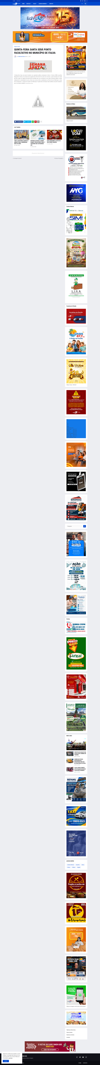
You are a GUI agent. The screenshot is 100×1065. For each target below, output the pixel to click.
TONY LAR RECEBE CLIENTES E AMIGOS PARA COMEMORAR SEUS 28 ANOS (21, 142)
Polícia (68, 867)
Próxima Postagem (58, 158)
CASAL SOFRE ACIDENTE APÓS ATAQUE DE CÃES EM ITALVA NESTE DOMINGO (80, 769)
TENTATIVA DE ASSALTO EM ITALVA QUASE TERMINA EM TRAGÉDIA (80, 753)
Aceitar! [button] (6, 1061)
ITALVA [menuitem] (34, 3)
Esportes (78, 864)
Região (78, 867)
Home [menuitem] (23, 3)
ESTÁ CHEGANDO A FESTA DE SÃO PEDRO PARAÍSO (54, 141)
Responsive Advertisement (38, 153)
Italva (83, 864)
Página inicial (17, 46)
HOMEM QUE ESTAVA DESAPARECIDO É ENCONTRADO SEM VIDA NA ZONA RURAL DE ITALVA (80, 761)
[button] (82, 4)
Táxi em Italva (69, 1032)
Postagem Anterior (17, 158)
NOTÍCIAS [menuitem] (28, 3)
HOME (14, 0)
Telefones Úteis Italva (71, 1029)
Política (73, 867)
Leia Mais (10, 1058)
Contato (68, 1037)
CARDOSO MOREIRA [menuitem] (43, 3)
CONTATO (18, 0)
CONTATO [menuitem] (51, 3)
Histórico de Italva (70, 1034)
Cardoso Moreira (70, 864)
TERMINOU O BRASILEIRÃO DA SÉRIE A (76, 745)
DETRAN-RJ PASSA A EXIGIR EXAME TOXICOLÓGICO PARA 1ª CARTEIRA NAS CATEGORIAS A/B (38, 143)
